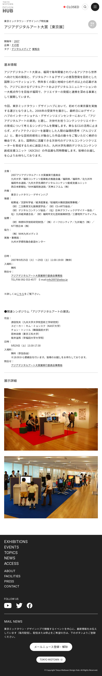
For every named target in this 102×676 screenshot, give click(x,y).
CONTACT (11, 586)
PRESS (9, 581)
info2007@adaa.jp (57, 279)
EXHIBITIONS (16, 541)
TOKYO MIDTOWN (49, 659)
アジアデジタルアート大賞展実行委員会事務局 (36, 275)
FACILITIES (12, 576)
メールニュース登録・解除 (51, 647)
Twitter (20, 605)
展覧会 (36, 49)
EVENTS (11, 547)
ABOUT (9, 571)
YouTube (9, 605)
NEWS (9, 558)
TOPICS (11, 552)
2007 (17, 41)
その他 (15, 45)
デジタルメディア (21, 49)
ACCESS (11, 563)
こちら (20, 294)
